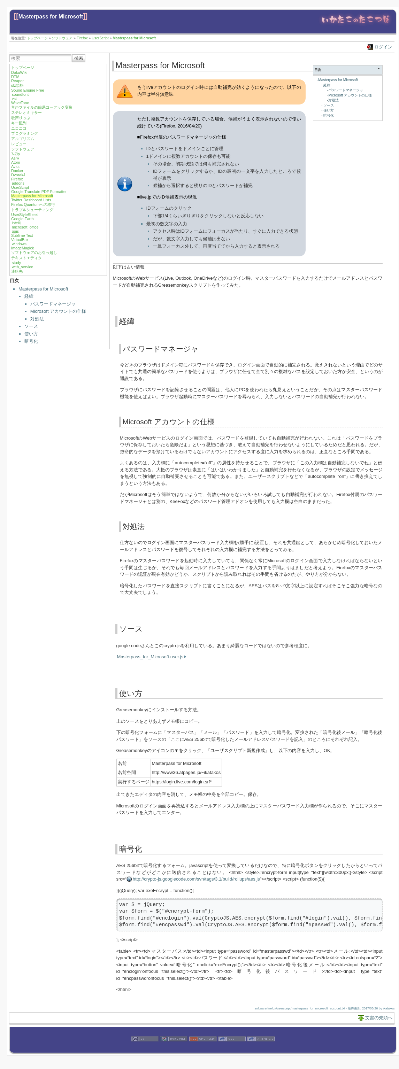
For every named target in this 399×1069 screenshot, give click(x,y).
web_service (22, 267)
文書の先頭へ (378, 1017)
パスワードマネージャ (53, 304)
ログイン (383, 46)
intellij (17, 223)
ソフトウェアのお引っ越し (34, 252)
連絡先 (17, 271)
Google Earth (22, 219)
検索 (78, 58)
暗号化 (31, 341)
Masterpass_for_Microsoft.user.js (150, 656)
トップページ (37, 38)
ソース (31, 326)
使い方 (31, 333)
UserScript (100, 38)
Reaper (17, 81)
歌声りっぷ (20, 118)
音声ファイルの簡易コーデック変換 (41, 107)
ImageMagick (22, 248)
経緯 (28, 296)
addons (18, 183)
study (16, 263)
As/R (15, 158)
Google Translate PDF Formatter (39, 191)
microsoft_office (25, 227)
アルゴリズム (22, 139)
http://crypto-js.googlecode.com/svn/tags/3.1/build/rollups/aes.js (196, 879)
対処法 (37, 319)
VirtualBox (20, 240)
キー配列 (18, 123)
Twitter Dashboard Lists (31, 200)
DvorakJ (18, 175)
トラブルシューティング (32, 210)
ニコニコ (18, 128)
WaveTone (20, 103)
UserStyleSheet (24, 214)
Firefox (82, 38)
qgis (15, 231)
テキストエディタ (26, 258)
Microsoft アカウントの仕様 (58, 311)
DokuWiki (19, 72)
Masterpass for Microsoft (50, 17)
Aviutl (16, 166)
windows (19, 244)
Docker (17, 171)
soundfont (20, 94)
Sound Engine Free (27, 90)
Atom (15, 162)
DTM (15, 77)
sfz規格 (17, 85)
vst (14, 98)
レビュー (18, 144)
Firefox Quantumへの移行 (33, 204)
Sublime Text (22, 235)
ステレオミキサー (26, 112)
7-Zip (15, 154)
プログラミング (24, 133)
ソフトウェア (62, 38)
